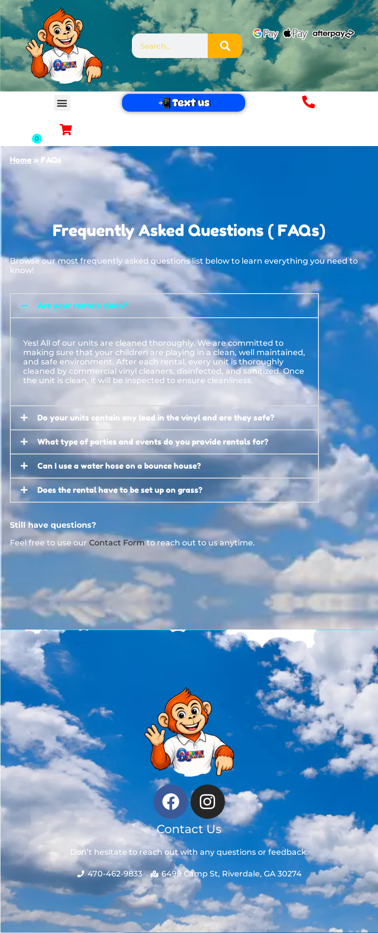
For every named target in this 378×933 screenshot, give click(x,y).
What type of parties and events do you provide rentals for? (152, 442)
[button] (62, 103)
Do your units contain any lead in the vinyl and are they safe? (155, 418)
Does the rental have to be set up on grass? (119, 490)
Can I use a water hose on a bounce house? (119, 466)
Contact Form (117, 542)
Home (21, 160)
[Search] (225, 45)
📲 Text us (183, 103)
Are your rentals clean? (82, 305)
